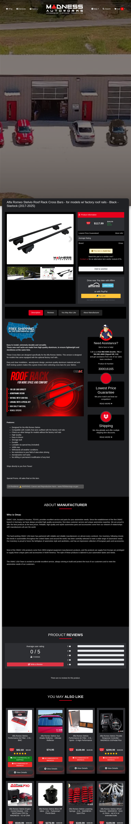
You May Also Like (69, 313)
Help (95, 9)
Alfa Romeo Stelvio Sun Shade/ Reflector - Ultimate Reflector (50, 738)
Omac (120, 243)
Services (21, 9)
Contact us (84, 259)
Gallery (33, 9)
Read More (106, 403)
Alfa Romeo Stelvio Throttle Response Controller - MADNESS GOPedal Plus (111, 738)
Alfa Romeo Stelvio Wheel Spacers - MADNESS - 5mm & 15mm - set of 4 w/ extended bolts (111, 812)
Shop (9, 9)
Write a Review (35, 664)
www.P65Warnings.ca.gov (68, 486)
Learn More (107, 285)
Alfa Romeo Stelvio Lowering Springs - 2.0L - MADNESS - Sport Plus (80, 811)
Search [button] (107, 9)
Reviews (51, 313)
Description (35, 313)
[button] (70, 239)
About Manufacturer (92, 313)
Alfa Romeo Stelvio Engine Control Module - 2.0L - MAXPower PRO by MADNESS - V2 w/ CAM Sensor (20, 813)
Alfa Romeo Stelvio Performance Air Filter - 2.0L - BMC (20, 738)
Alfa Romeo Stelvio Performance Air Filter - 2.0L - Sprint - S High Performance (81, 738)
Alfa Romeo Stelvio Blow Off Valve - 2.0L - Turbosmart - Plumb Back (50, 811)
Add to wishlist (100, 269)
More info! (119, 233)
